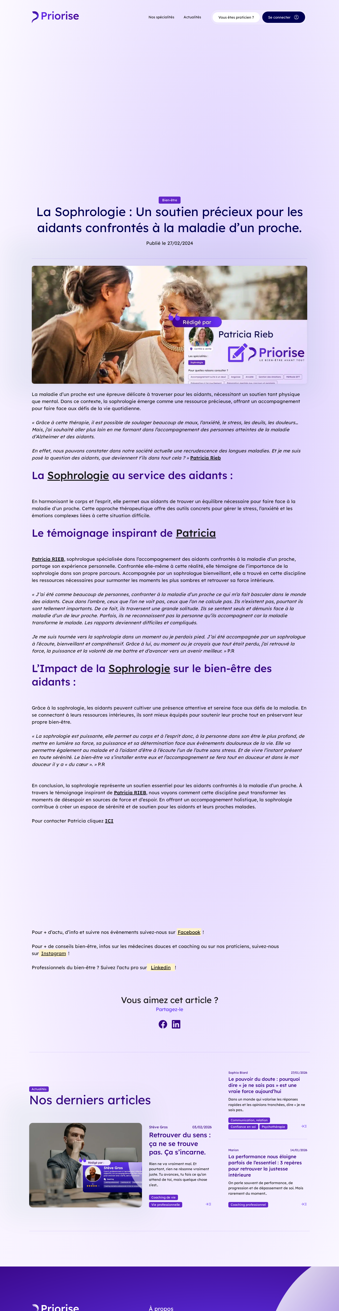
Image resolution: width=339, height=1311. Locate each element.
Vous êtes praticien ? (236, 17)
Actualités (192, 17)
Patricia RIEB (48, 559)
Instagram (53, 953)
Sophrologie (78, 475)
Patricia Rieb (205, 458)
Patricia (196, 532)
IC (108, 821)
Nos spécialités (161, 17)
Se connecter (283, 17)
